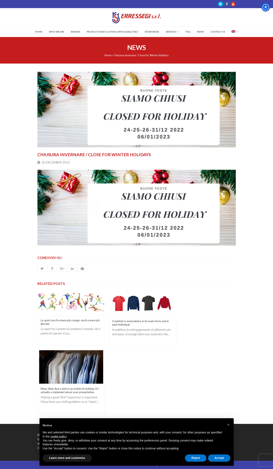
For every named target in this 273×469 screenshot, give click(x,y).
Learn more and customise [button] (67, 457)
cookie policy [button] (58, 436)
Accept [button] (219, 457)
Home (108, 55)
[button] (42, 268)
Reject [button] (195, 457)
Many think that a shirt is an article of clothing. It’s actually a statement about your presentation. (70, 390)
